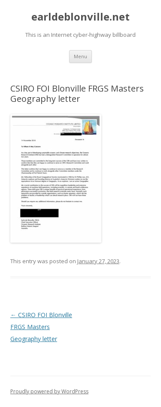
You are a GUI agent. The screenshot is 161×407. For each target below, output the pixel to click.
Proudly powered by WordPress (49, 391)
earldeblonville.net (80, 17)
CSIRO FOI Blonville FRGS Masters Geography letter (41, 327)
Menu (80, 56)
